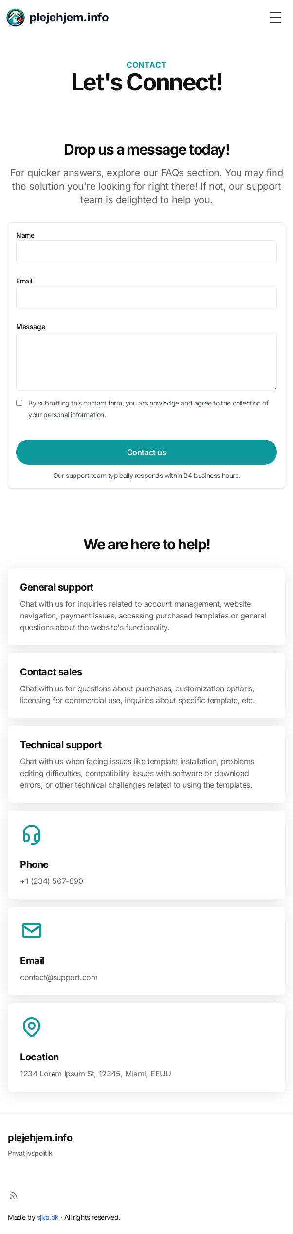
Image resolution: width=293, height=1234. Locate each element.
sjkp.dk (48, 1217)
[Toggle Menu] (275, 17)
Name (25, 235)
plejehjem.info (40, 1138)
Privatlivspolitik (30, 1153)
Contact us (146, 452)
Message (30, 326)
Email (24, 281)
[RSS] (13, 1195)
